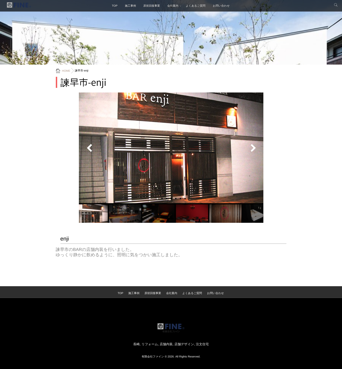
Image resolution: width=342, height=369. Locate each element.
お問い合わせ (221, 5)
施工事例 (130, 5)
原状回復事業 (151, 5)
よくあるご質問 (195, 5)
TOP (114, 5)
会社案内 (172, 5)
